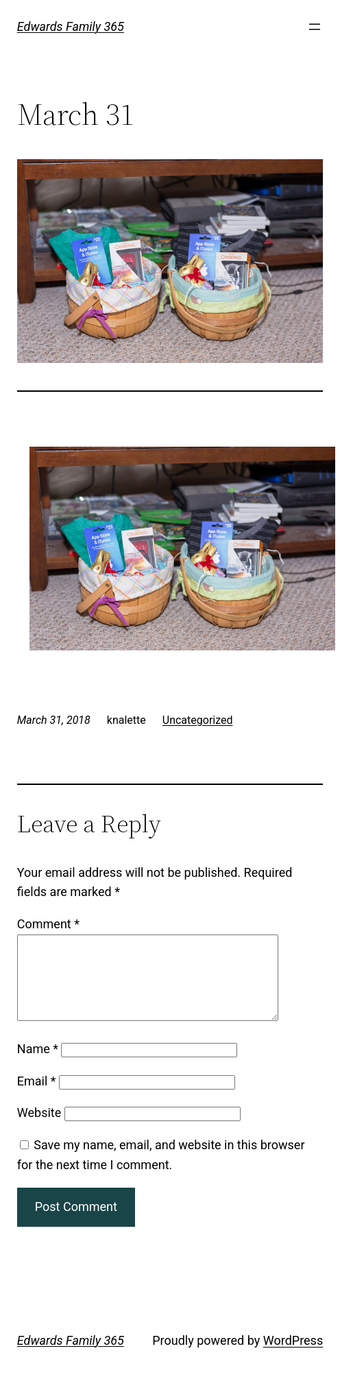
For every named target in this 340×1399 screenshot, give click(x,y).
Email (36, 1097)
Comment (48, 924)
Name (37, 1065)
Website (39, 1129)
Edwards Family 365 (70, 26)
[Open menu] (314, 27)
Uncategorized (197, 720)
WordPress (293, 1357)
